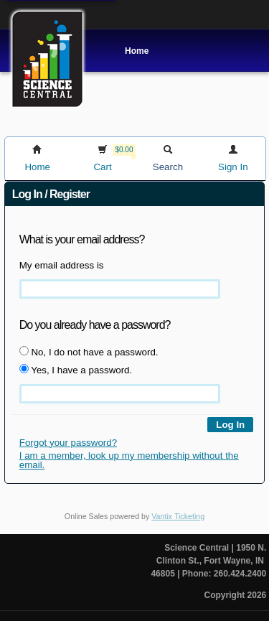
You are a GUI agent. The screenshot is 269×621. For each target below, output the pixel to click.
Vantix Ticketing (177, 516)
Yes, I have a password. (75, 369)
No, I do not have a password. (89, 352)
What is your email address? (82, 239)
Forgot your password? (68, 442)
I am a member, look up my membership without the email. (129, 460)
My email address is (61, 265)
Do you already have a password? (95, 325)
